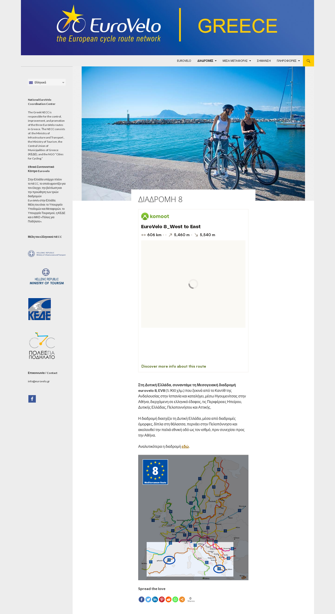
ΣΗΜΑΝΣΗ (264, 61)
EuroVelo (184, 61)
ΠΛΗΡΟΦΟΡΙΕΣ (287, 61)
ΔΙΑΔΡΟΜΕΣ (205, 61)
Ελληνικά (37, 82)
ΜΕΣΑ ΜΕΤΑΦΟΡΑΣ (235, 61)
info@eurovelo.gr (39, 381)
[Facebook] (32, 399)
